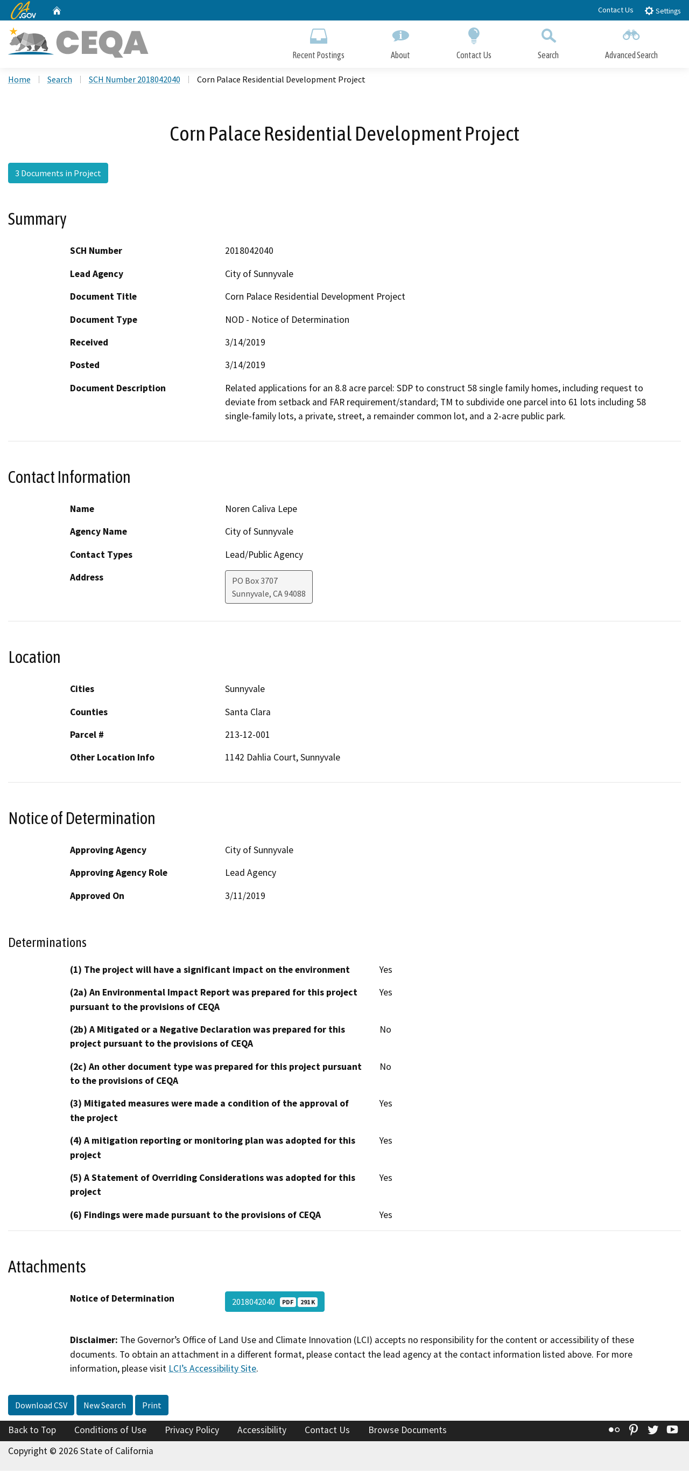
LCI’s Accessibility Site (212, 1371)
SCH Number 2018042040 (134, 81)
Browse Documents (407, 1432)
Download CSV (41, 1407)
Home (19, 81)
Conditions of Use (110, 1432)
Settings (662, 10)
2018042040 (275, 1303)
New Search (104, 1407)
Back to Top (32, 1432)
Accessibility (261, 1432)
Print (151, 1407)
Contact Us (616, 10)
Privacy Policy (192, 1432)
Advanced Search (631, 41)
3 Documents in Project (58, 175)
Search (548, 41)
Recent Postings (318, 41)
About (400, 41)
